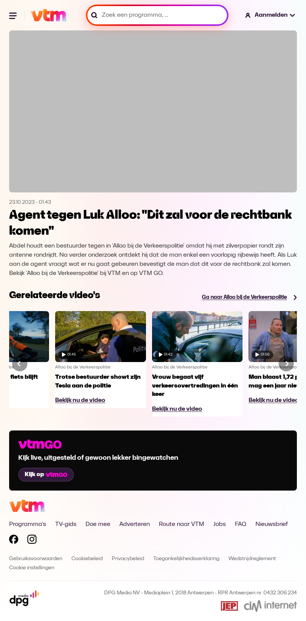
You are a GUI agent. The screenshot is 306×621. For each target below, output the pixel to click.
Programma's (27, 524)
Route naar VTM (181, 524)
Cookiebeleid (87, 559)
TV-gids (65, 524)
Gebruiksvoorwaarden (35, 559)
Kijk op (46, 475)
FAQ (240, 524)
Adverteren (134, 524)
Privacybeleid (128, 559)
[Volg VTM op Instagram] (31, 541)
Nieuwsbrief (271, 524)
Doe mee (98, 524)
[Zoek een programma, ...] (157, 15)
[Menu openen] (13, 15)
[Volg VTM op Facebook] (13, 541)
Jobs (219, 524)
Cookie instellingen (31, 568)
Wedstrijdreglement (252, 559)
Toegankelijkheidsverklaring (186, 559)
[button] (270, 15)
